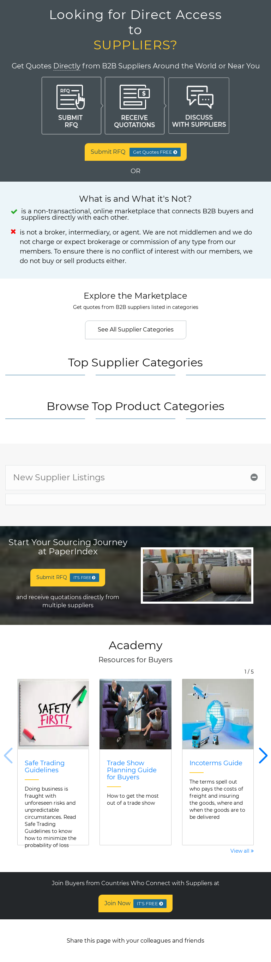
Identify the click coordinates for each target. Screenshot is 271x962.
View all (242, 851)
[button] (263, 756)
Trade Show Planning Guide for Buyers (132, 770)
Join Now (136, 903)
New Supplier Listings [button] (135, 477)
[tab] (135, 477)
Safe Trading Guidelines (45, 766)
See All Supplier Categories (136, 329)
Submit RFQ (135, 152)
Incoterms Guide (215, 763)
